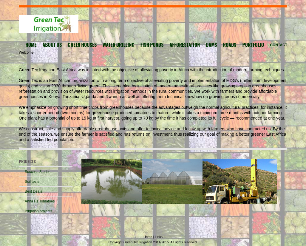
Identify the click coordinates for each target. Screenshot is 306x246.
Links (159, 237)
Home (148, 237)
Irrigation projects (38, 211)
